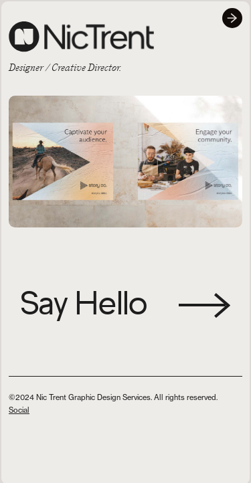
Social (19, 410)
